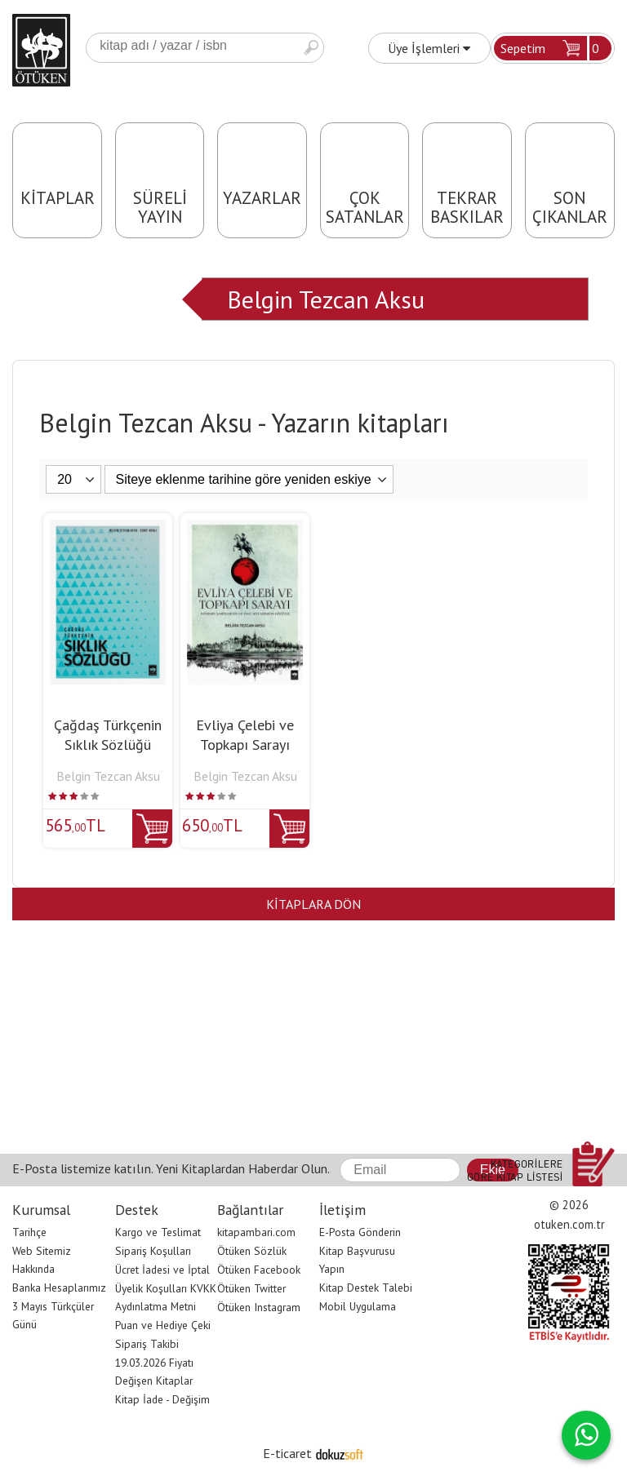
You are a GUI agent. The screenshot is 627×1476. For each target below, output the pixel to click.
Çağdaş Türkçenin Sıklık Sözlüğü (108, 735)
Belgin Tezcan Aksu (326, 299)
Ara (311, 47)
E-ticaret (287, 1453)
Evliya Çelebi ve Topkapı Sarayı (245, 735)
